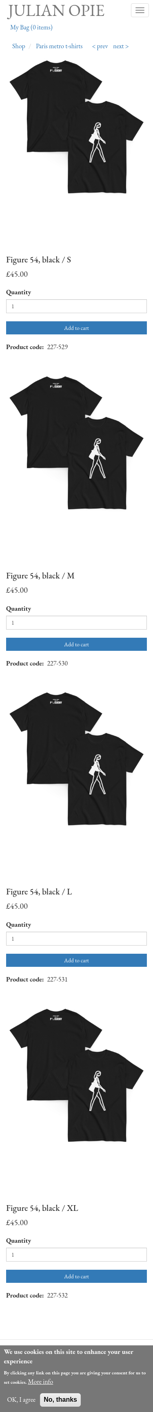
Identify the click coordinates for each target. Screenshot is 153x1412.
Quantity (18, 292)
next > (121, 46)
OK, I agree (21, 1405)
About (26, 1351)
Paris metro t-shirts (59, 46)
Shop (18, 46)
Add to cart (76, 328)
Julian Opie (56, 10)
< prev (100, 46)
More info (40, 1387)
